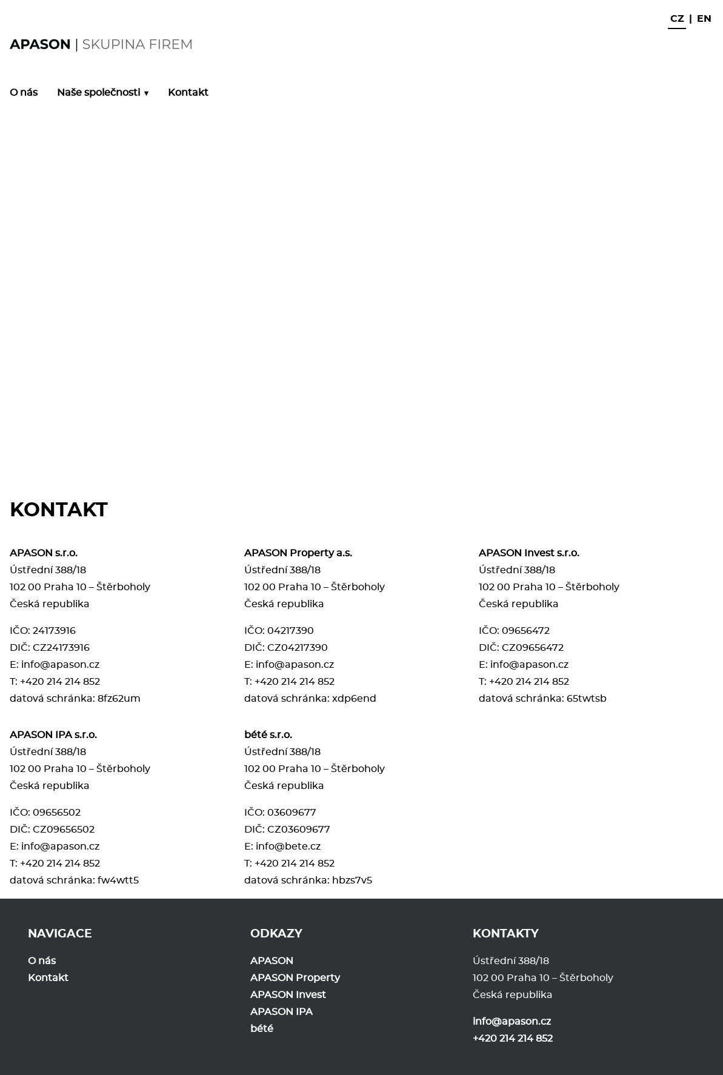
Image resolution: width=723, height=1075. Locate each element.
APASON (271, 961)
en (704, 19)
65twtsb (587, 699)
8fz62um (119, 699)
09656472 (526, 631)
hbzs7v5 (352, 880)
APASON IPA (281, 1012)
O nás (24, 93)
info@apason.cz (60, 665)
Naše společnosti (98, 93)
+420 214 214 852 (60, 682)
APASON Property (295, 978)
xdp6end (354, 699)
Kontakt (188, 93)
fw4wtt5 (118, 880)
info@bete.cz (288, 846)
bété (261, 1029)
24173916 (54, 631)
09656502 (57, 812)
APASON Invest (288, 995)
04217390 (290, 631)
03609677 (291, 812)
